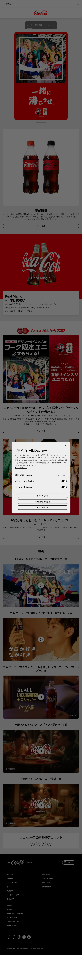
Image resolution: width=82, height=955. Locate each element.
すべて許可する (43, 496)
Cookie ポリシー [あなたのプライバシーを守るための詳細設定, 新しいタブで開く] (21, 468)
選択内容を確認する (42, 502)
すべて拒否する (43, 508)
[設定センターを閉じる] (65, 445)
